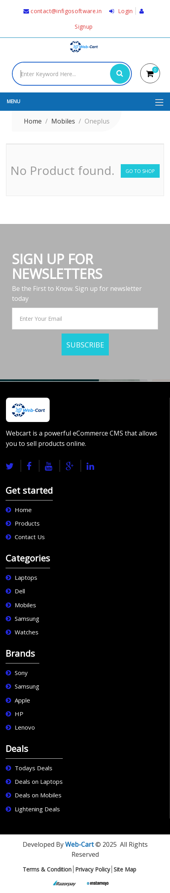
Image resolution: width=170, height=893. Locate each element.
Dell (20, 591)
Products (27, 523)
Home (33, 121)
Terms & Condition (47, 869)
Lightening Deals (37, 809)
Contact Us (30, 537)
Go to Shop (140, 171)
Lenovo (25, 727)
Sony (21, 673)
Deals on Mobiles (38, 795)
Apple (22, 700)
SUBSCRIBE (85, 344)
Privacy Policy (92, 869)
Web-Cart (79, 844)
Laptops (26, 577)
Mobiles (63, 121)
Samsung (27, 618)
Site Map (125, 869)
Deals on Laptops (39, 781)
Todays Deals (33, 768)
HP (19, 714)
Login (121, 11)
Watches (27, 632)
